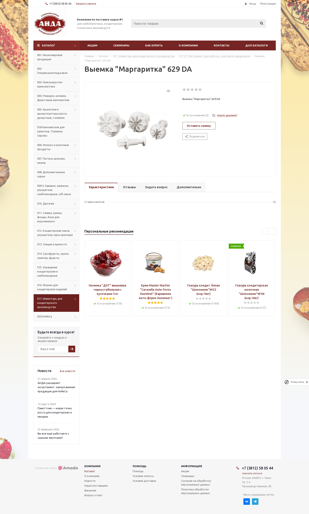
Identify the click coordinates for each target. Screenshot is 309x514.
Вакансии (90, 490)
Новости (89, 480)
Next (272, 231)
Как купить (154, 45)
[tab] (101, 187)
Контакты (221, 45)
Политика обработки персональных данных (195, 491)
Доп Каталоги (256, 45)
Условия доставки (144, 480)
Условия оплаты (143, 475)
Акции (92, 45)
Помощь (139, 466)
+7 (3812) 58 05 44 (60, 3)
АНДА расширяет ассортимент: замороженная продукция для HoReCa (56, 387)
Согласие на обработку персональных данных (196, 482)
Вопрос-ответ (93, 495)
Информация (191, 466)
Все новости (67, 371)
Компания (92, 466)
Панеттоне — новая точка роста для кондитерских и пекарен (55, 412)
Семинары (121, 45)
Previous (265, 231)
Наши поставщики (96, 485)
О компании (188, 45)
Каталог (48, 45)
